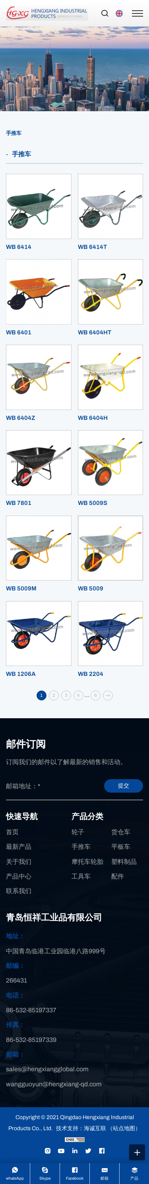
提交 (123, 786)
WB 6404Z (20, 418)
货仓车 (120, 832)
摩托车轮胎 (87, 861)
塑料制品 (124, 861)
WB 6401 (18, 332)
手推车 (13, 133)
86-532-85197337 (31, 1010)
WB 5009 (90, 588)
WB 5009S (92, 503)
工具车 (81, 876)
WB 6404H (93, 418)
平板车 (120, 846)
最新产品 (18, 846)
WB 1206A (21, 674)
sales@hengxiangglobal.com (47, 1069)
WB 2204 (90, 674)
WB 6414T (92, 247)
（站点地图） (124, 1128)
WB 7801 (18, 503)
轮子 (78, 832)
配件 (117, 876)
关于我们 (18, 861)
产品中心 (18, 876)
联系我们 (18, 891)
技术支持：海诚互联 (81, 1128)
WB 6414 (18, 247)
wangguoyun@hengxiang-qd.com (54, 1084)
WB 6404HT (94, 332)
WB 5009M (21, 588)
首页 (12, 832)
